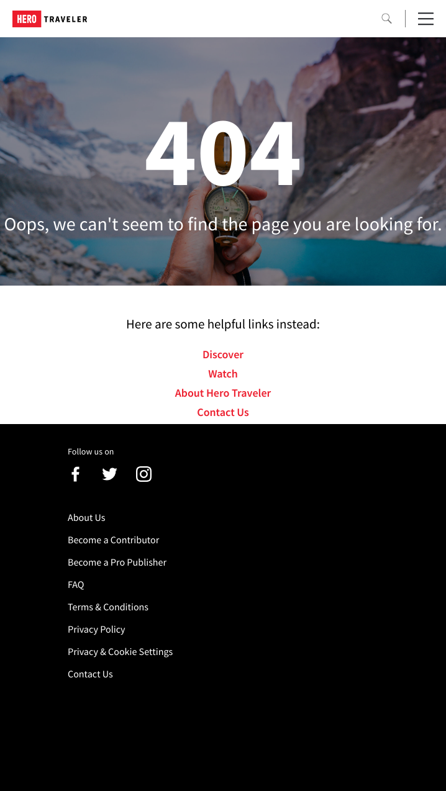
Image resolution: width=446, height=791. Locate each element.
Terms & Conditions (108, 607)
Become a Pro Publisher (117, 562)
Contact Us (222, 412)
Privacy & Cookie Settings (120, 652)
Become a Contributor (113, 540)
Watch (223, 373)
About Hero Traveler (223, 393)
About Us (87, 518)
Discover (223, 354)
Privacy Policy (96, 629)
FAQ (76, 585)
